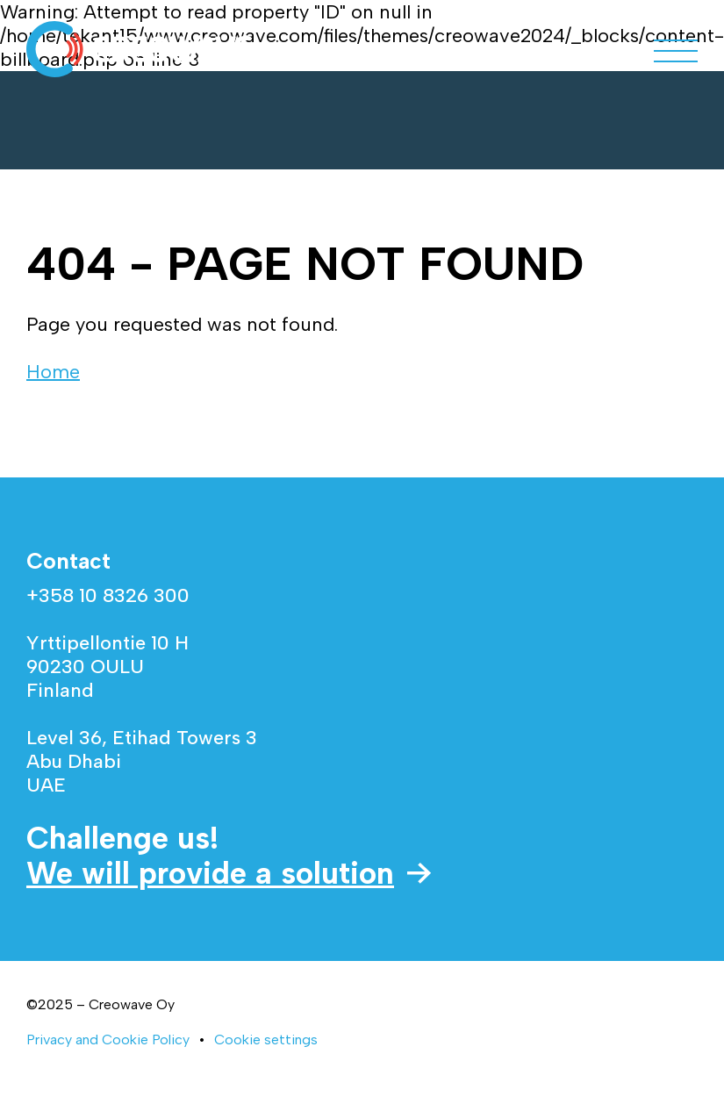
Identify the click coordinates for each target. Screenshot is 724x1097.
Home (53, 372)
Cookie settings (266, 1039)
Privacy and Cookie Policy (108, 1039)
